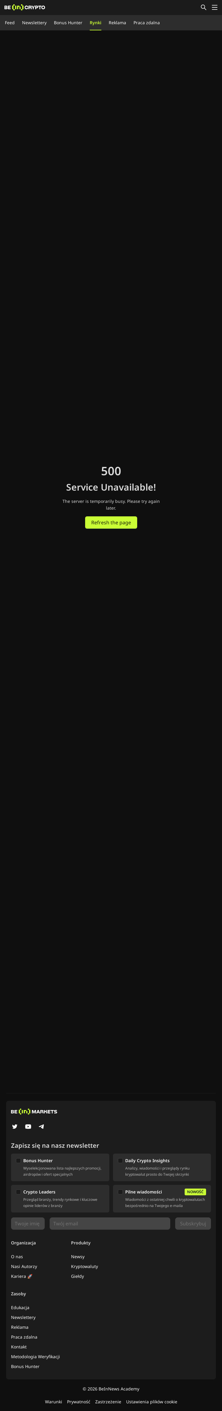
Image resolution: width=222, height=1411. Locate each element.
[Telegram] (41, 1127)
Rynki (95, 22)
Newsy (78, 1256)
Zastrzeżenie (108, 1402)
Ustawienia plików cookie (151, 1402)
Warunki (53, 1402)
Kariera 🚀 (21, 1276)
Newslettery (34, 22)
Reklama (117, 22)
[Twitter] (14, 1127)
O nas (17, 1256)
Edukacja (20, 1307)
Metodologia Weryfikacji (35, 1356)
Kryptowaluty (84, 1266)
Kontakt (19, 1347)
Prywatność (78, 1402)
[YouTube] (28, 1127)
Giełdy (77, 1276)
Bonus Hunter (68, 22)
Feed (10, 22)
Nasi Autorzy (24, 1266)
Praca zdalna (147, 22)
